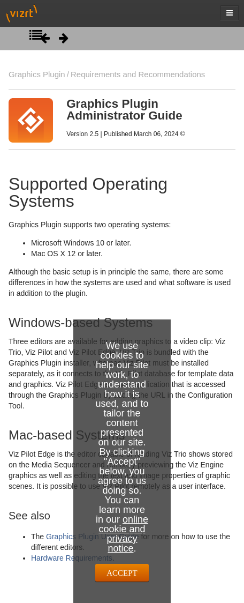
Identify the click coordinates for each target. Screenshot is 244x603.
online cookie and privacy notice (123, 534)
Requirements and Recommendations (138, 74)
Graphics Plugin (37, 74)
